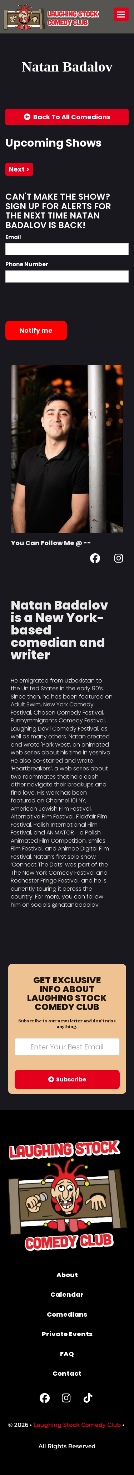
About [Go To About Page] (67, 1274)
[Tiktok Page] (88, 1399)
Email (13, 237)
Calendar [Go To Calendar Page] (67, 1294)
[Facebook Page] (95, 559)
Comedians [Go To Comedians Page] (67, 1314)
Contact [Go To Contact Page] (67, 1373)
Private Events (67, 1333)
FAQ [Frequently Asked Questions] (67, 1353)
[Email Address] (67, 1046)
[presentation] (59, 302)
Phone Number (26, 264)
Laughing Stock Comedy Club (77, 1425)
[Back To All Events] (67, 117)
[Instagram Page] (118, 559)
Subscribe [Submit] (67, 1079)
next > (19, 169)
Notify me (36, 330)
